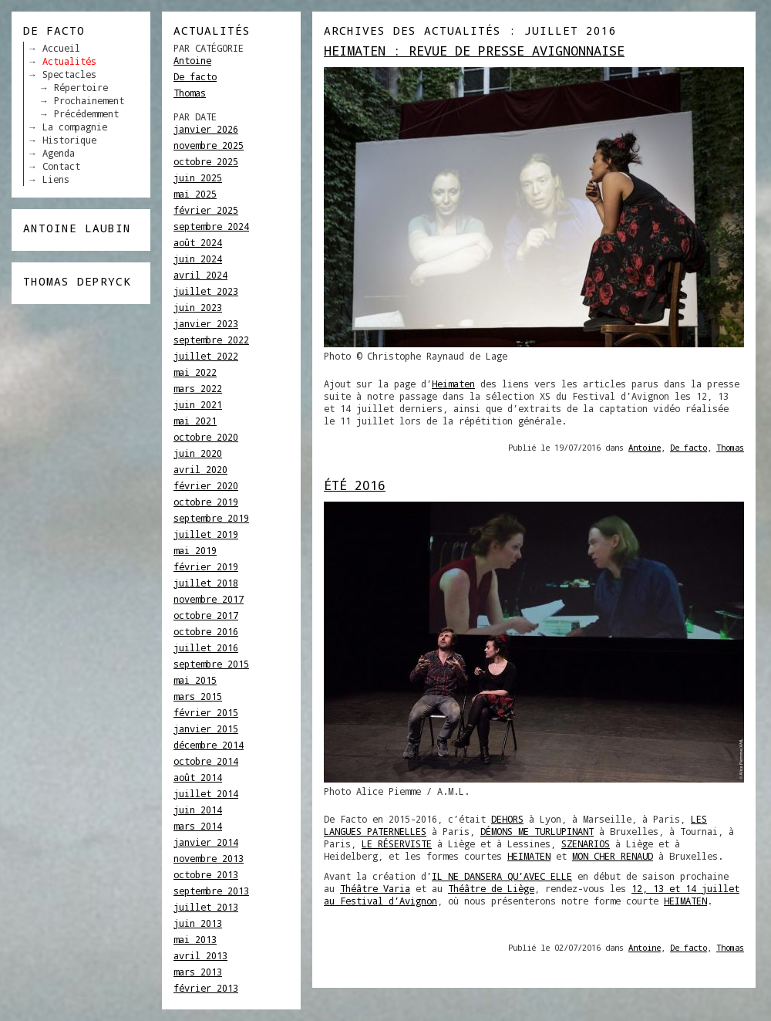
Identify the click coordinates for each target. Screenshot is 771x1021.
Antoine (192, 60)
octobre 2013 (205, 874)
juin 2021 (197, 404)
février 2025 (205, 210)
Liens (55, 179)
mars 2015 (197, 696)
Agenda (58, 153)
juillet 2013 (205, 907)
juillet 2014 (205, 793)
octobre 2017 (205, 615)
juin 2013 (197, 923)
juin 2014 (197, 809)
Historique (69, 140)
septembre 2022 (211, 339)
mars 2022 (197, 388)
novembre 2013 (208, 858)
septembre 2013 (211, 890)
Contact (61, 166)
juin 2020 (197, 453)
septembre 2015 (211, 664)
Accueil (61, 48)
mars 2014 (197, 826)
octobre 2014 (205, 761)
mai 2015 (195, 680)
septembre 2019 (211, 518)
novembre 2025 (208, 145)
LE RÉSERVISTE (397, 843)
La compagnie (74, 126)
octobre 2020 (205, 437)
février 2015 (205, 712)
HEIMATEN (528, 856)
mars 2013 (197, 971)
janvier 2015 (205, 728)
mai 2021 (195, 420)
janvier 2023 (205, 323)
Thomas (189, 92)
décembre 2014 (208, 745)
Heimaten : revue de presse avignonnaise (474, 50)
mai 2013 (195, 939)
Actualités (69, 61)
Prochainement (89, 100)
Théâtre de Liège (491, 888)
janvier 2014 (205, 842)
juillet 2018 (205, 582)
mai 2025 (195, 194)
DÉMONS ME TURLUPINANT (537, 831)
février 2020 (205, 485)
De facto (195, 76)
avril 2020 (200, 469)
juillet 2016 (205, 647)
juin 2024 (197, 258)
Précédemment (86, 113)
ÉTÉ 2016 (355, 485)
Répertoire (81, 87)
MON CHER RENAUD (612, 856)
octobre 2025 (205, 161)
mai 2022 (195, 372)
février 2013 (205, 988)
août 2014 (197, 777)
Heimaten (453, 383)
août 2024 (197, 242)
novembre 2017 (208, 599)
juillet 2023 (205, 291)
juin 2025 (197, 177)
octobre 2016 (205, 631)
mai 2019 (195, 550)
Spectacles (69, 74)
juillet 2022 (205, 356)
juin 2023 (197, 307)
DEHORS (507, 819)
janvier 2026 (205, 129)
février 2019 (205, 566)
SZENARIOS (585, 843)
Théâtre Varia (375, 888)
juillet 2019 (205, 534)
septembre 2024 (211, 226)
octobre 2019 (205, 501)
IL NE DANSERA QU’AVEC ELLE (502, 876)
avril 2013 (200, 955)
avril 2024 (200, 275)
